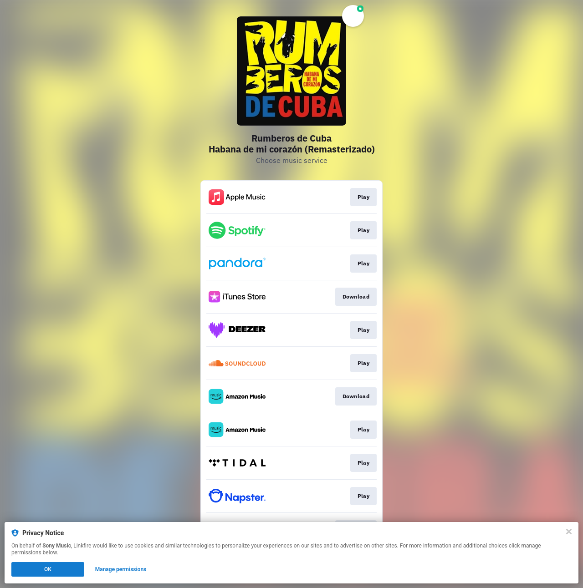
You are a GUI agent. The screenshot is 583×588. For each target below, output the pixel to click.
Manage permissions (121, 569)
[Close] (569, 531)
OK (47, 569)
